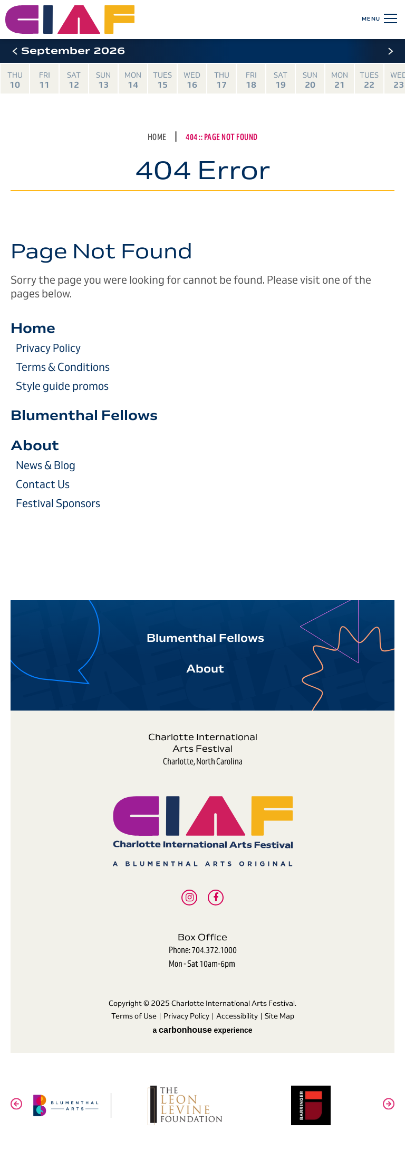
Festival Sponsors (58, 503)
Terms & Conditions (63, 367)
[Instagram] (189, 897)
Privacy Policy (48, 348)
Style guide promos (62, 386)
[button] (14, 51)
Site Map (279, 1016)
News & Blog (45, 465)
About (35, 445)
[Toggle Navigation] (388, 18)
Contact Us (43, 484)
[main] (202, 314)
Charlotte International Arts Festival (115, 19)
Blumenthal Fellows (84, 415)
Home (157, 137)
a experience (202, 1029)
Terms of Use (134, 1016)
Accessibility (237, 1016)
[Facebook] (216, 897)
